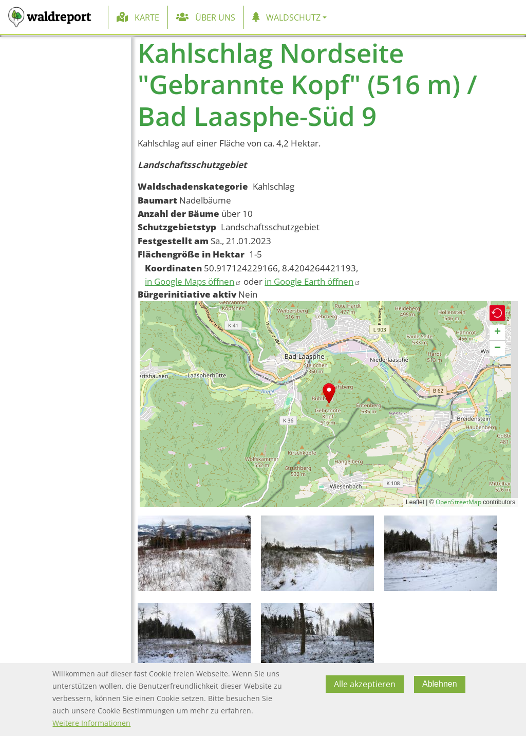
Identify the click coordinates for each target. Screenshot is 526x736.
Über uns (215, 17)
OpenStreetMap (458, 502)
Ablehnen (439, 683)
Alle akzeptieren (365, 684)
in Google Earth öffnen (313, 281)
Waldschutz (293, 17)
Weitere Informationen (91, 723)
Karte (147, 17)
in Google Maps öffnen (193, 281)
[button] (329, 393)
